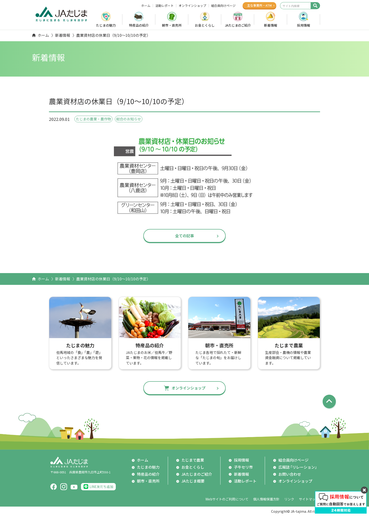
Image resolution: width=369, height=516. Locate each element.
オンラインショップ (192, 5)
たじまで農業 (192, 460)
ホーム (145, 5)
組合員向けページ (223, 5)
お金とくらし (205, 25)
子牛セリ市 (243, 467)
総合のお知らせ (128, 118)
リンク (289, 499)
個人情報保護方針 (266, 499)
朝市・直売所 (172, 25)
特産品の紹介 (139, 25)
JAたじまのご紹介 (238, 25)
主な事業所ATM (259, 5)
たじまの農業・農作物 (93, 118)
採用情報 (303, 25)
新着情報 (270, 25)
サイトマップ (309, 499)
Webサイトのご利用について (227, 499)
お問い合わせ (289, 474)
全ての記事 (184, 235)
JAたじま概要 (193, 481)
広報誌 (298, 467)
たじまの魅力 (106, 25)
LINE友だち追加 (101, 486)
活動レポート (164, 5)
